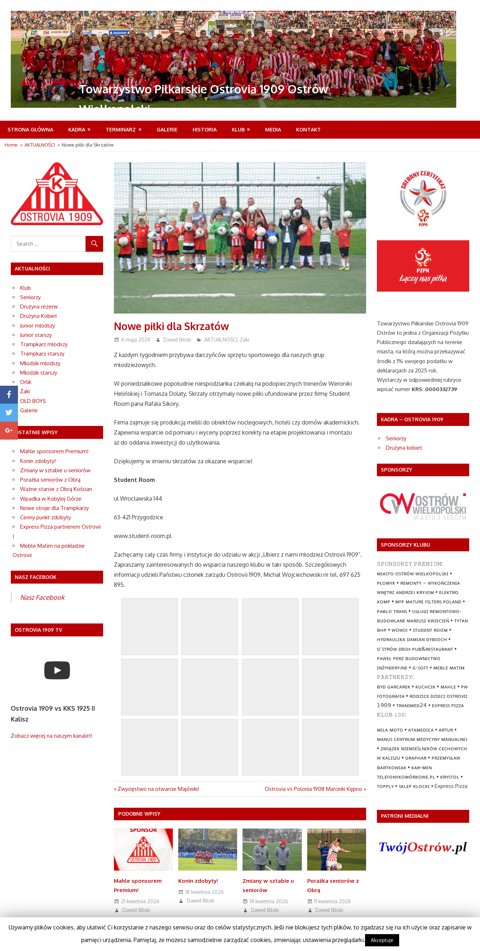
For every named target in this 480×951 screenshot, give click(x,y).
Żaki (244, 340)
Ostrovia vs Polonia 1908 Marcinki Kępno (313, 788)
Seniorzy (30, 297)
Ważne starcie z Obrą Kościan (56, 489)
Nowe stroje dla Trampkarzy (54, 508)
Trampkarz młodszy (44, 344)
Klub (238, 129)
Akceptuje (382, 940)
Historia (205, 129)
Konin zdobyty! (198, 880)
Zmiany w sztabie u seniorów (55, 470)
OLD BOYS (33, 401)
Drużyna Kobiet (38, 315)
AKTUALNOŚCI (220, 340)
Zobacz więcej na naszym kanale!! (51, 735)
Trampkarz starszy (42, 353)
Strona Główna (30, 129)
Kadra (76, 129)
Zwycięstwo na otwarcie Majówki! (158, 788)
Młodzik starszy (38, 372)
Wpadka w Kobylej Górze (51, 498)
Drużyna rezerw (39, 306)
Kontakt (308, 129)
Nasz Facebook (42, 597)
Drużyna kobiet (404, 447)
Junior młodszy (37, 325)
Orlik (25, 382)
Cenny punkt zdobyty (45, 517)
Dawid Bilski (177, 340)
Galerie (167, 129)
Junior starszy (36, 334)
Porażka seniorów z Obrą (50, 479)
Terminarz (121, 129)
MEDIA (273, 129)
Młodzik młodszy (40, 363)
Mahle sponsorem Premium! (54, 451)
